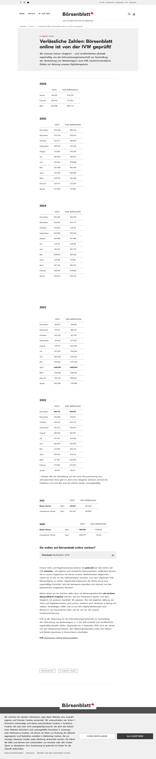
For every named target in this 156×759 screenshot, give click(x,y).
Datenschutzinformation (13, 753)
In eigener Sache (68, 670)
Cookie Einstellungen (97, 736)
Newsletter (132, 2)
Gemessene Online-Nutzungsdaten (61, 637)
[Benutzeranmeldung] (134, 14)
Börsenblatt (78, 14)
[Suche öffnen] (129, 14)
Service (32, 26)
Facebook (21, 2)
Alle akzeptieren (135, 736)
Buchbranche (48, 670)
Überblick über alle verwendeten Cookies (53, 753)
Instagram (24, 2)
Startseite (23, 26)
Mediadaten (120, 2)
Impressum (30, 753)
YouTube (28, 2)
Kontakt (102, 2)
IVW (126, 2)
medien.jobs (110, 2)
